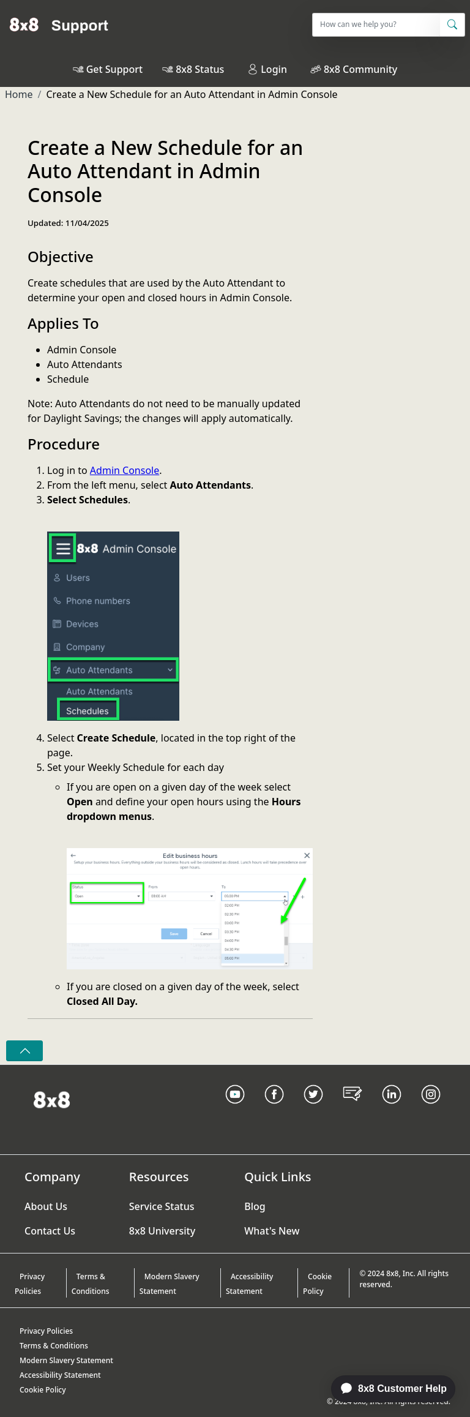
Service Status (162, 1206)
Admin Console (124, 470)
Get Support (114, 69)
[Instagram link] (431, 1109)
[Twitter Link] (313, 1109)
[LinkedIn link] (391, 1109)
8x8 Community (360, 69)
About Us (45, 1206)
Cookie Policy (317, 1283)
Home (19, 94)
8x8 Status (200, 69)
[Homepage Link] (52, 1098)
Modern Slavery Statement (170, 1283)
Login (267, 69)
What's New (271, 1231)
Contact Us (49, 1231)
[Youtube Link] (235, 1109)
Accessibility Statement (250, 1283)
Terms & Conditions (91, 1283)
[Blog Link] (352, 1109)
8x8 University (162, 1231)
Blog (254, 1206)
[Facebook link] (274, 1109)
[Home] (59, 24)
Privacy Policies (30, 1283)
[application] (387, 1389)
